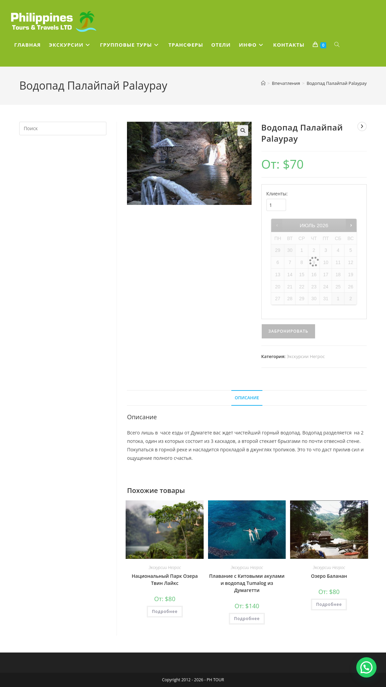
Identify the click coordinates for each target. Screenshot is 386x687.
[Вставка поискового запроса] (62, 128)
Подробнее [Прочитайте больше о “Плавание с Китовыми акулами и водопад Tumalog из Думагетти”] (247, 618)
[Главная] (263, 83)
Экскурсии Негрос (306, 356)
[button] (242, 130)
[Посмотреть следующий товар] (362, 126)
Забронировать (288, 331)
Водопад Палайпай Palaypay (337, 83)
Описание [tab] (247, 398)
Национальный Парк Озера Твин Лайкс (165, 579)
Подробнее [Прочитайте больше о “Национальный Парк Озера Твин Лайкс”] (165, 611)
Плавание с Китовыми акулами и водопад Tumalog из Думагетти (246, 583)
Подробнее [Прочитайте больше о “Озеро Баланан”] (329, 604)
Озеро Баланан (329, 576)
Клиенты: (277, 193)
